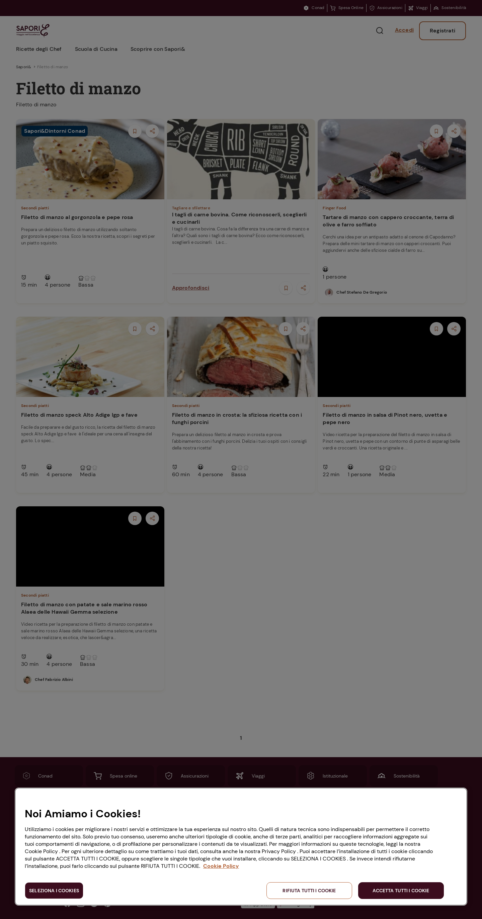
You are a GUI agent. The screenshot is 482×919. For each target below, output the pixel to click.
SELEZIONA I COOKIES (54, 891)
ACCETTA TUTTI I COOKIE (401, 891)
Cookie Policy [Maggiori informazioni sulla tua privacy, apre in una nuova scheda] (221, 866)
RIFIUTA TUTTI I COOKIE (309, 891)
